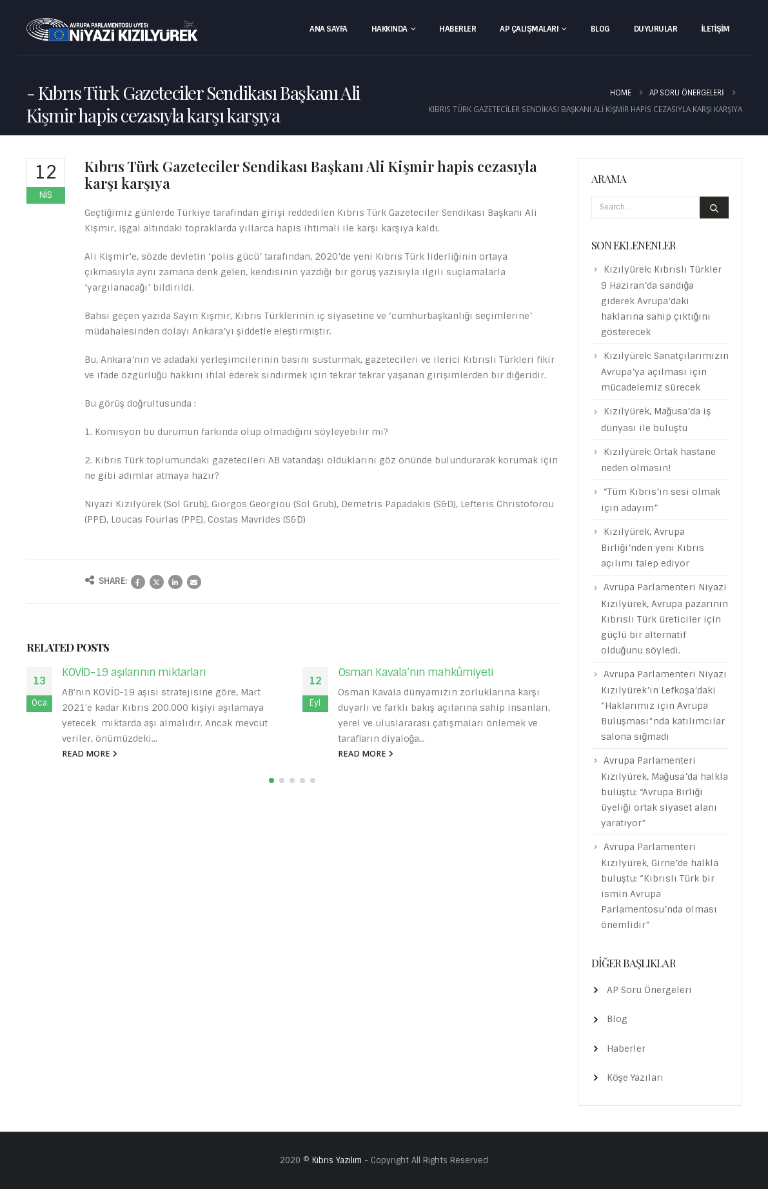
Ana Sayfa (329, 29)
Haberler (457, 29)
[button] (271, 780)
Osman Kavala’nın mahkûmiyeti (415, 672)
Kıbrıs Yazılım (337, 1160)
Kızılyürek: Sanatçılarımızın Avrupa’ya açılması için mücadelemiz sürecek (665, 371)
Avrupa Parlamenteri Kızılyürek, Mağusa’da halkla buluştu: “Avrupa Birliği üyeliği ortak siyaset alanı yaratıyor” (665, 792)
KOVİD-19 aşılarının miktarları (134, 672)
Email (194, 582)
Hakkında (389, 29)
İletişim (715, 29)
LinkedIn (175, 582)
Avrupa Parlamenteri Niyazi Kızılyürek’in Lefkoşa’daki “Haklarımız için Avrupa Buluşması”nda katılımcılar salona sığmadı (664, 705)
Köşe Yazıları (635, 1077)
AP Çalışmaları (529, 29)
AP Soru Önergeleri (649, 990)
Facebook (138, 582)
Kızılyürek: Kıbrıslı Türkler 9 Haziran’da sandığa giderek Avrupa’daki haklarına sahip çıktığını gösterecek (661, 301)
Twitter (157, 582)
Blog (600, 29)
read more (89, 753)
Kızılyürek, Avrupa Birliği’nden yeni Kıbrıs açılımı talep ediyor (653, 547)
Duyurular (656, 29)
